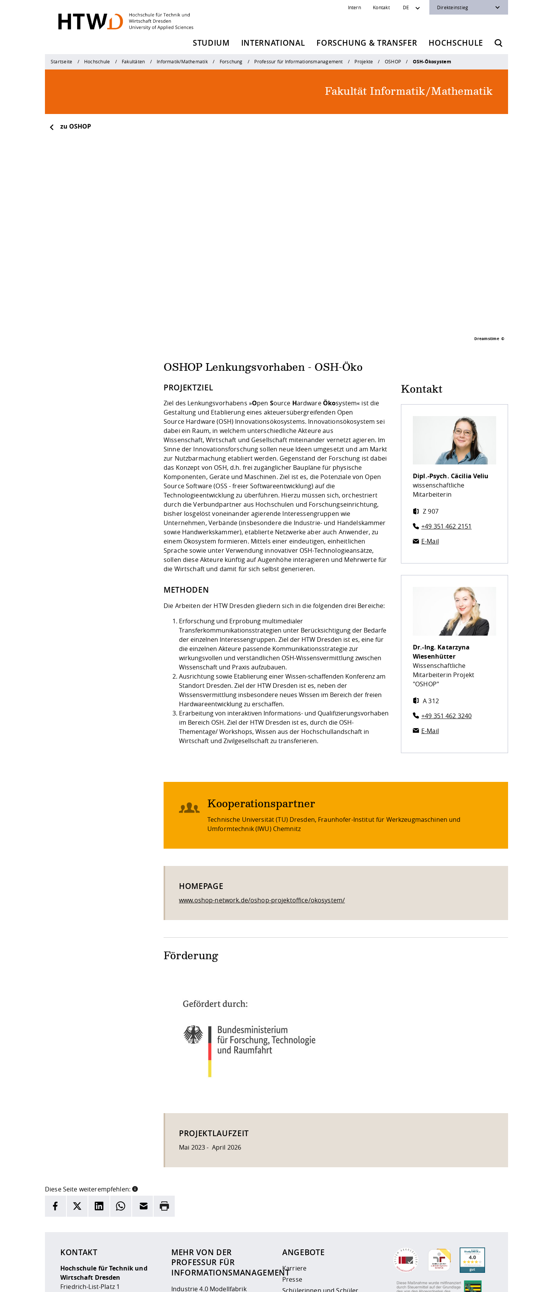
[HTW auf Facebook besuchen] (469, 1280)
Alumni (292, 1206)
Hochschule (456, 43)
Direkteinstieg (452, 7)
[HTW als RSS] (423, 1280)
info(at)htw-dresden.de (115, 1246)
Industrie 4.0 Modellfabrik (209, 1193)
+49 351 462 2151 (446, 430)
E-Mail (430, 445)
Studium (211, 43)
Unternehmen (303, 1217)
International (273, 43)
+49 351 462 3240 (446, 620)
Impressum (211, 1281)
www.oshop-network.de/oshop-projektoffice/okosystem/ (262, 804)
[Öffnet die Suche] (498, 43)
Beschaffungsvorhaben (316, 1228)
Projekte (363, 61)
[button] (135, 1092)
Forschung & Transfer (366, 43)
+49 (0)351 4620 (96, 1237)
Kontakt (381, 7)
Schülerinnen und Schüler (320, 1195)
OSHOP (393, 61)
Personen (185, 1204)
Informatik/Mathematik (182, 61)
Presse (292, 1184)
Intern (354, 7)
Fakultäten (133, 61)
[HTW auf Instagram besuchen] (439, 1280)
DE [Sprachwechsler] (406, 7)
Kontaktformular (195, 1247)
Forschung (231, 61)
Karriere (294, 1172)
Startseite (61, 61)
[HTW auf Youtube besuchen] (485, 1280)
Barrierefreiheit (290, 1281)
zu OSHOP (70, 126)
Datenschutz (248, 1281)
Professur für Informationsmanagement (298, 61)
